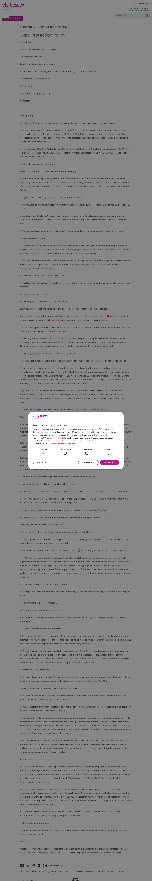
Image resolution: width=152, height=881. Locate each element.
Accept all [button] (110, 462)
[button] (41, 462)
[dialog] (76, 440)
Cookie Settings (57, 444)
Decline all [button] (88, 462)
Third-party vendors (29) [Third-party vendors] (55, 438)
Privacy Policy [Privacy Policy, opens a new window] (70, 444)
